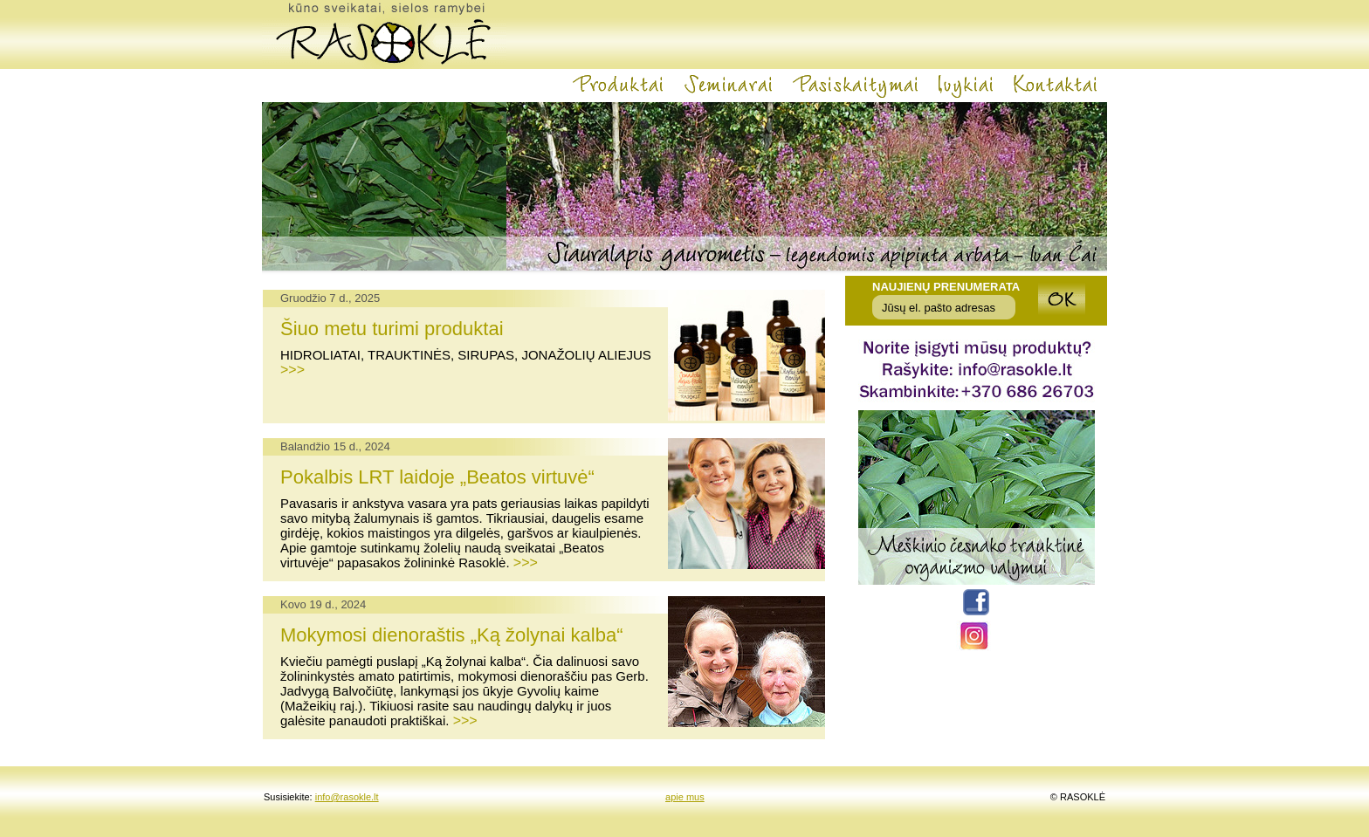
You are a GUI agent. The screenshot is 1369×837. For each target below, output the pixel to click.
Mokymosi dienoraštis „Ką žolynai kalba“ (451, 635)
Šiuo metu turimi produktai (392, 329)
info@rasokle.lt (347, 797)
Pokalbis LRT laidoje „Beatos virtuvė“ (437, 477)
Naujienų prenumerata (946, 286)
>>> (292, 369)
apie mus (685, 797)
